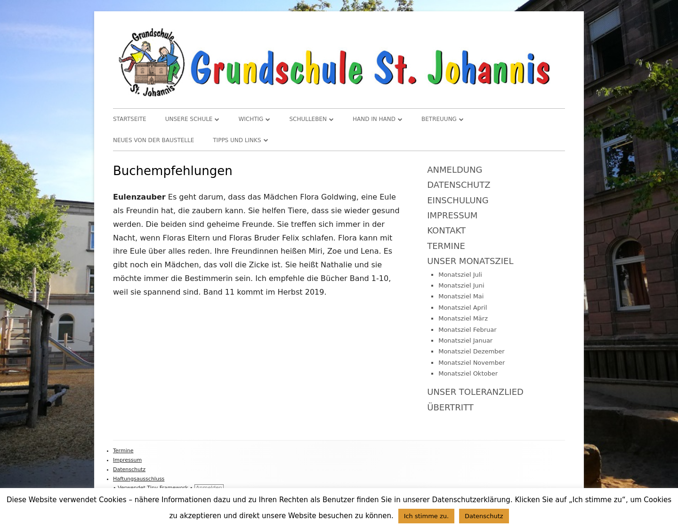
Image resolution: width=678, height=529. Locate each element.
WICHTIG (250, 119)
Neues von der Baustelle (153, 140)
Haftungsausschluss (138, 479)
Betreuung (439, 119)
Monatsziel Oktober (468, 373)
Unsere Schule (189, 119)
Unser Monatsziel (470, 261)
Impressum (452, 215)
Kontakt (446, 230)
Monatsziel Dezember (471, 351)
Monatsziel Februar (467, 329)
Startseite (129, 119)
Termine (446, 246)
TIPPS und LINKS (237, 140)
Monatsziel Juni (461, 285)
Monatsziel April (462, 307)
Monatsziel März (463, 318)
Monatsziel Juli (460, 274)
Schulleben (308, 119)
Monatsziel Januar (465, 340)
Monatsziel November (471, 362)
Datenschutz (458, 185)
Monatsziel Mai (461, 296)
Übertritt (450, 407)
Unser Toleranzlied (475, 392)
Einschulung (458, 200)
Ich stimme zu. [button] (426, 516)
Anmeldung (454, 170)
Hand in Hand (374, 119)
